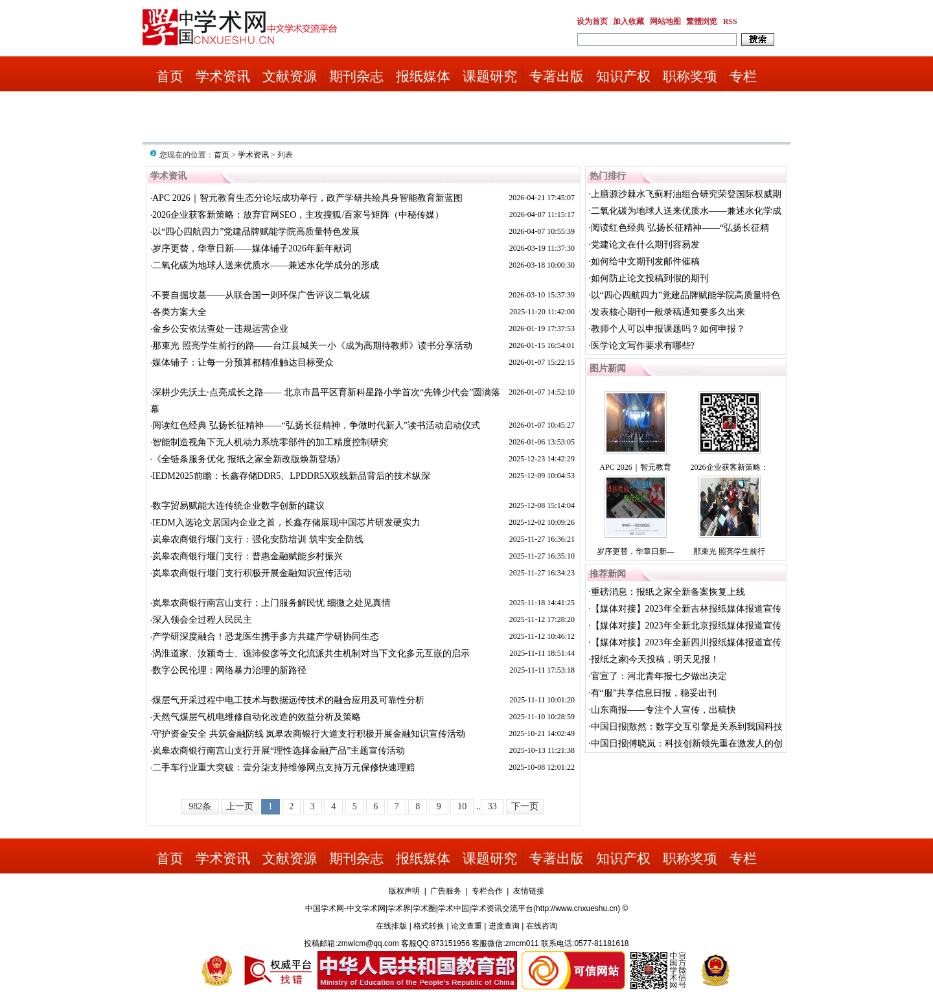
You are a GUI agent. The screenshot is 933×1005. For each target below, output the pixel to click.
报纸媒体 (423, 76)
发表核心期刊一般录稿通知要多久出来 (668, 312)
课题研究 (490, 76)
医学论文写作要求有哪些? (643, 346)
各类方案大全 (179, 312)
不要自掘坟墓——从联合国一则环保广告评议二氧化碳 (261, 295)
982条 (200, 806)
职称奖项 (690, 76)
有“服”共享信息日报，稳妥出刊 (654, 693)
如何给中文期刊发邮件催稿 (645, 261)
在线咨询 (541, 925)
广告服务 (445, 890)
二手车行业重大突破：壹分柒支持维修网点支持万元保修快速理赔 (283, 767)
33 (492, 806)
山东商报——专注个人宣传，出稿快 (663, 710)
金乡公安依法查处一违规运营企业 (220, 329)
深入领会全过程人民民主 (202, 620)
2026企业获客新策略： (729, 467)
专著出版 (556, 76)
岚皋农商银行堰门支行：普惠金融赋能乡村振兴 (247, 556)
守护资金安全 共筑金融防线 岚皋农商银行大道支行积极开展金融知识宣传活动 (308, 734)
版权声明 (404, 890)
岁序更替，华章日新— (635, 551)
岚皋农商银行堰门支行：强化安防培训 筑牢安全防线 (257, 539)
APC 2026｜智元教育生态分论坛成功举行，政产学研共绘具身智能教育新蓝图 (307, 198)
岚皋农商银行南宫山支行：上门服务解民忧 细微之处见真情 (271, 603)
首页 (169, 76)
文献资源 (289, 76)
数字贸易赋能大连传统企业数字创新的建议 (238, 506)
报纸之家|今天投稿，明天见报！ (655, 659)
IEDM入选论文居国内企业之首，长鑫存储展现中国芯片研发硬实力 (286, 522)
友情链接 (528, 890)
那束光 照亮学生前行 (729, 551)
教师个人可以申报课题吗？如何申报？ (668, 329)
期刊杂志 (356, 76)
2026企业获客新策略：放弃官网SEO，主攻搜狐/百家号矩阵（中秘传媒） (298, 215)
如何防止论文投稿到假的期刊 (650, 278)
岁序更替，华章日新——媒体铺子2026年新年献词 (252, 248)
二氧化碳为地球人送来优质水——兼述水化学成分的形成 (265, 265)
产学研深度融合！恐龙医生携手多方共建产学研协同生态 (265, 636)
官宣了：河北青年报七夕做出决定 (659, 676)
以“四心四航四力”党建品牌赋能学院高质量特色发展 (256, 232)
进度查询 (504, 925)
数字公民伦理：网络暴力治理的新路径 (229, 670)
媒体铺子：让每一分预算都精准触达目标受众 (243, 362)
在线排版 (391, 925)
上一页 (239, 806)
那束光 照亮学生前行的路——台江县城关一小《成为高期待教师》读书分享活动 (312, 346)
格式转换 (428, 925)
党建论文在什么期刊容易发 (645, 244)
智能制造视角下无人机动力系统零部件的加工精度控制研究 (270, 442)
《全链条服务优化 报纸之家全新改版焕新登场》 (248, 459)
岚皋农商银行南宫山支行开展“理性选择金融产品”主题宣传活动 (278, 751)
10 (461, 806)
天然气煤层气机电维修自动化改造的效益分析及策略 (256, 717)
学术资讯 (223, 76)
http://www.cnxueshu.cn (576, 908)
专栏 (743, 76)
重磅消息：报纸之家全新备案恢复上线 (668, 592)
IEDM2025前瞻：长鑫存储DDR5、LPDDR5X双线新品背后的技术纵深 (291, 476)
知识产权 (623, 76)
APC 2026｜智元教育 (635, 467)
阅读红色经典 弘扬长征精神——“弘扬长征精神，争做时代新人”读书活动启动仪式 (316, 425)
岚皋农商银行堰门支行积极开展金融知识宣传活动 (252, 573)
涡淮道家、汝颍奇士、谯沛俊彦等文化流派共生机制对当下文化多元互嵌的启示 (311, 653)
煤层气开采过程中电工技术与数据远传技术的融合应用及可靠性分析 (288, 700)
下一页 (524, 806)
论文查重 (466, 925)
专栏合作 (487, 890)
